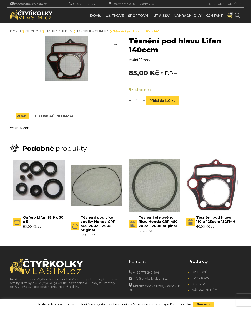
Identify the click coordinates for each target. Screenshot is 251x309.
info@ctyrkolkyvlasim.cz (30, 3)
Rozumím (203, 304)
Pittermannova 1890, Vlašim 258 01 (134, 3)
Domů (96, 16)
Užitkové (115, 16)
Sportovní (138, 16)
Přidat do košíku (162, 100)
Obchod (33, 31)
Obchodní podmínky (225, 3)
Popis (22, 116)
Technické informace (55, 116)
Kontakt (214, 16)
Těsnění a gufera (93, 31)
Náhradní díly (187, 16)
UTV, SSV (162, 16)
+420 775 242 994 (84, 3)
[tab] (22, 116)
